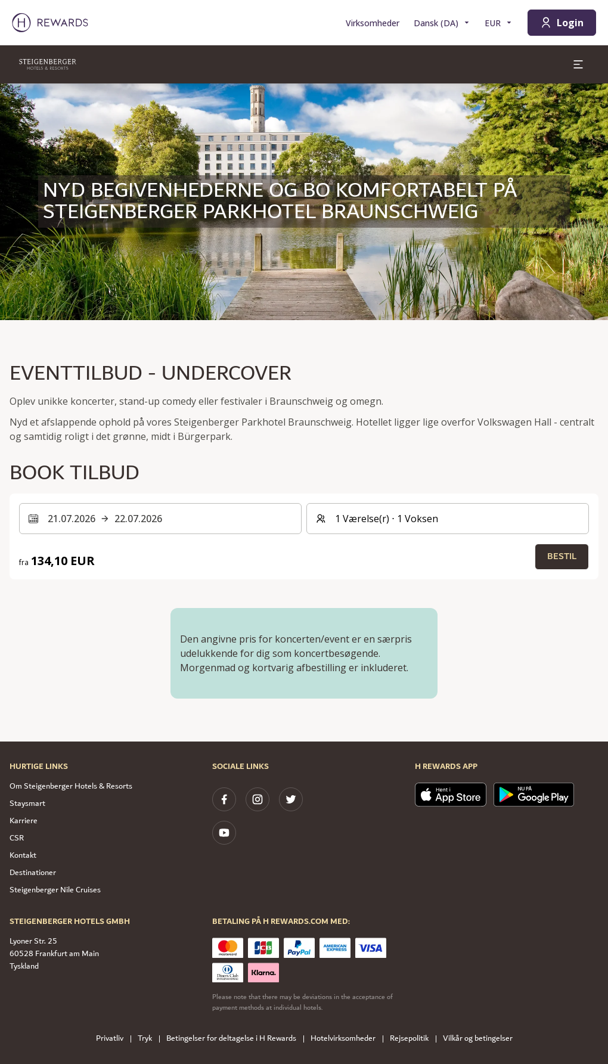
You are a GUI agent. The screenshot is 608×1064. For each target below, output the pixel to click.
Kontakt (23, 855)
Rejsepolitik (413, 1038)
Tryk (148, 1038)
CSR (17, 838)
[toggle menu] (578, 64)
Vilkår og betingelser (481, 1038)
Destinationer (33, 873)
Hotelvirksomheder (347, 1038)
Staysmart (27, 803)
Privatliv (113, 1038)
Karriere (24, 821)
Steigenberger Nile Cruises (55, 890)
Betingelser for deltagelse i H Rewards (234, 1038)
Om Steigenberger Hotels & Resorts (71, 786)
